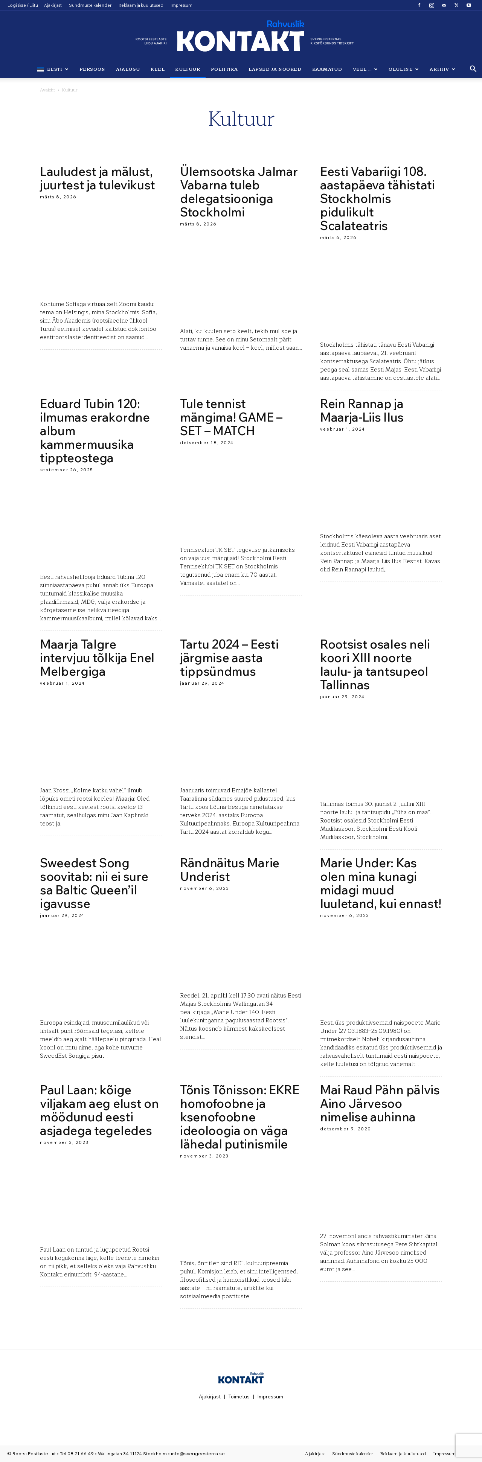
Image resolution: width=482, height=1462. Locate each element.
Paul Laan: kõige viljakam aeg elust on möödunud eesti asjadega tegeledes (99, 1110)
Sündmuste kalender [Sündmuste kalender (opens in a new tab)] (90, 5)
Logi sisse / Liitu (23, 5)
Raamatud (327, 69)
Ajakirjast (53, 5)
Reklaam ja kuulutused (141, 5)
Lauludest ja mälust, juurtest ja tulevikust (97, 178)
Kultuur (187, 69)
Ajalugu (128, 69)
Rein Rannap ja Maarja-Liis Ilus (362, 410)
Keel (158, 69)
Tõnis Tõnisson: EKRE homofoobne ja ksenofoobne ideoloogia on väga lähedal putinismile (239, 1116)
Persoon (92, 69)
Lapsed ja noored (275, 69)
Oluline (404, 69)
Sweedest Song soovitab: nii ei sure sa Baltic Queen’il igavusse (94, 883)
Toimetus (239, 1396)
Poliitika (224, 69)
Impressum (181, 5)
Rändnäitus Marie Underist (229, 869)
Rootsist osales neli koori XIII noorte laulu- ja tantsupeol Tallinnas (375, 664)
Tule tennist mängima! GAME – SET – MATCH (231, 417)
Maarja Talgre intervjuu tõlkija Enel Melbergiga (97, 658)
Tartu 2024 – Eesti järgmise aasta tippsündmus (229, 658)
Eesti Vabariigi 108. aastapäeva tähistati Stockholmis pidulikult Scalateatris (377, 198)
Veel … (365, 69)
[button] (473, 69)
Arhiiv (442, 69)
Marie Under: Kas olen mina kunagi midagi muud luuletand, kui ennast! (380, 883)
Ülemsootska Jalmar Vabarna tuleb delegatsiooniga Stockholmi (238, 191)
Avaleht (47, 90)
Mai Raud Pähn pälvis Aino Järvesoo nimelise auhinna (380, 1103)
